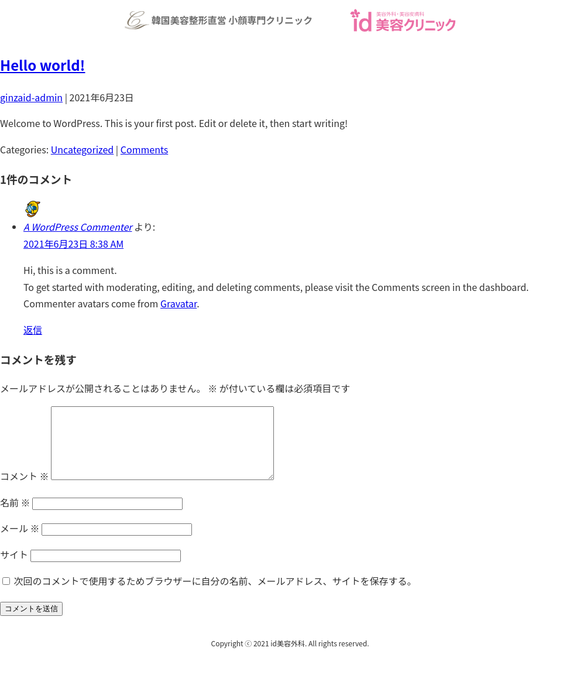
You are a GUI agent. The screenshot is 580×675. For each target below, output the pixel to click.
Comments (144, 149)
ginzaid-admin (31, 97)
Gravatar (178, 303)
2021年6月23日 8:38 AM (73, 244)
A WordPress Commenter (77, 227)
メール (20, 542)
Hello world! (42, 64)
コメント (24, 490)
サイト (14, 568)
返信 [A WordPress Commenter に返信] (32, 330)
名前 (15, 516)
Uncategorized (82, 149)
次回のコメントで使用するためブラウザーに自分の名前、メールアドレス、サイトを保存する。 (215, 595)
